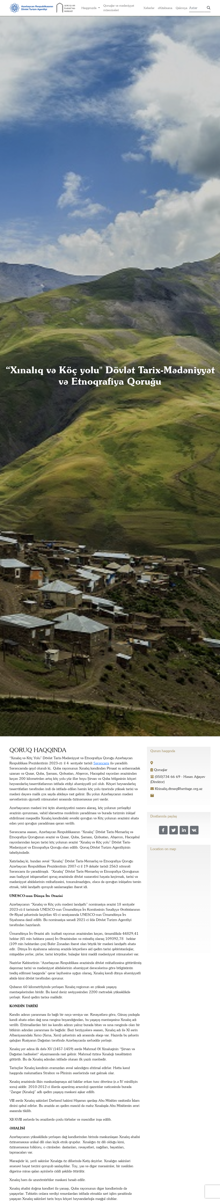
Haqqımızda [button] (89, 8)
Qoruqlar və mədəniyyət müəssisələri (118, 8)
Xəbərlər (149, 8)
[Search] (196, 8)
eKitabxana (165, 8)
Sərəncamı (101, 763)
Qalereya (181, 8)
